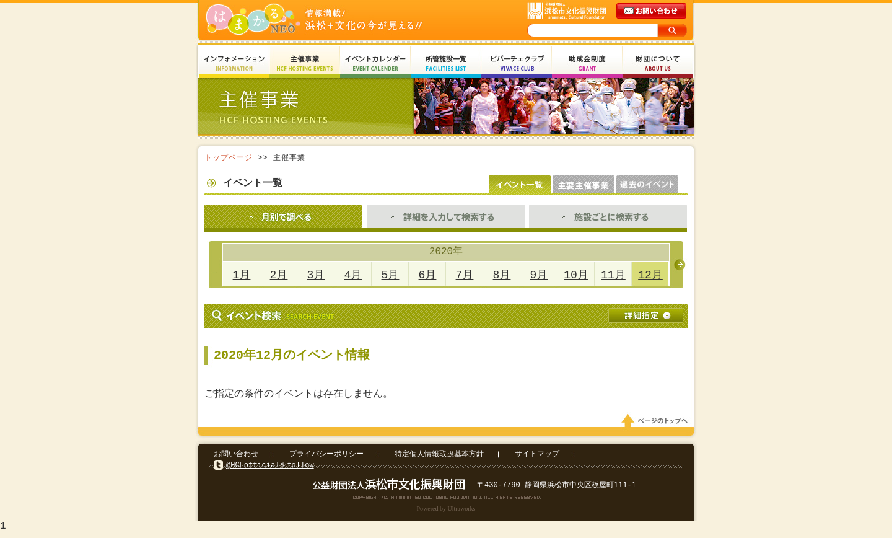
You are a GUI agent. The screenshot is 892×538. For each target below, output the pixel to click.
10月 (576, 275)
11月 (613, 275)
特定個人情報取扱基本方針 (439, 457)
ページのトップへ (656, 424)
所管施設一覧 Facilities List (446, 63)
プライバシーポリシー (326, 457)
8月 (502, 275)
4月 (353, 275)
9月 (539, 275)
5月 (391, 275)
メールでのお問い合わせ (652, 11)
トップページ (228, 157)
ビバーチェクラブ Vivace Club (516, 63)
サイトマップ (537, 457)
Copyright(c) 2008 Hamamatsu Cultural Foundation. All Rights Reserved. (446, 501)
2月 (279, 275)
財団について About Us (658, 63)
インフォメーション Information (234, 63)
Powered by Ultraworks (446, 512)
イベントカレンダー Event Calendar (375, 63)
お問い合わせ (236, 457)
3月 (316, 275)
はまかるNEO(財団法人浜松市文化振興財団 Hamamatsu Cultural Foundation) (340, 20)
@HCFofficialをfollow (270, 469)
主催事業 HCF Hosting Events (304, 63)
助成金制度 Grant (587, 63)
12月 (650, 275)
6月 (428, 275)
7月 (465, 275)
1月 (242, 275)
